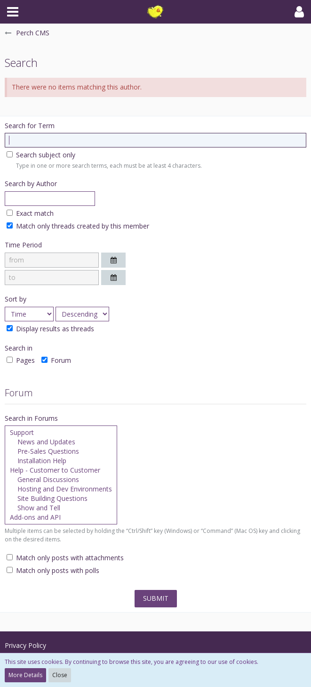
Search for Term (30, 125)
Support (61, 432)
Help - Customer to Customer (61, 470)
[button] (13, 11)
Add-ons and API (61, 517)
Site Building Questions (61, 498)
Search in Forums (31, 418)
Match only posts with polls (53, 570)
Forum (56, 360)
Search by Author (31, 183)
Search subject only (41, 154)
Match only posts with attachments (65, 557)
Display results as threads (50, 328)
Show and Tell (61, 508)
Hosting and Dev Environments (61, 489)
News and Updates (61, 442)
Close (59, 675)
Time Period (23, 244)
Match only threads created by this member (78, 225)
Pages (21, 360)
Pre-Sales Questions (61, 451)
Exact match (30, 213)
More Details (25, 675)
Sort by (15, 298)
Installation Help (61, 461)
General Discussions (61, 479)
